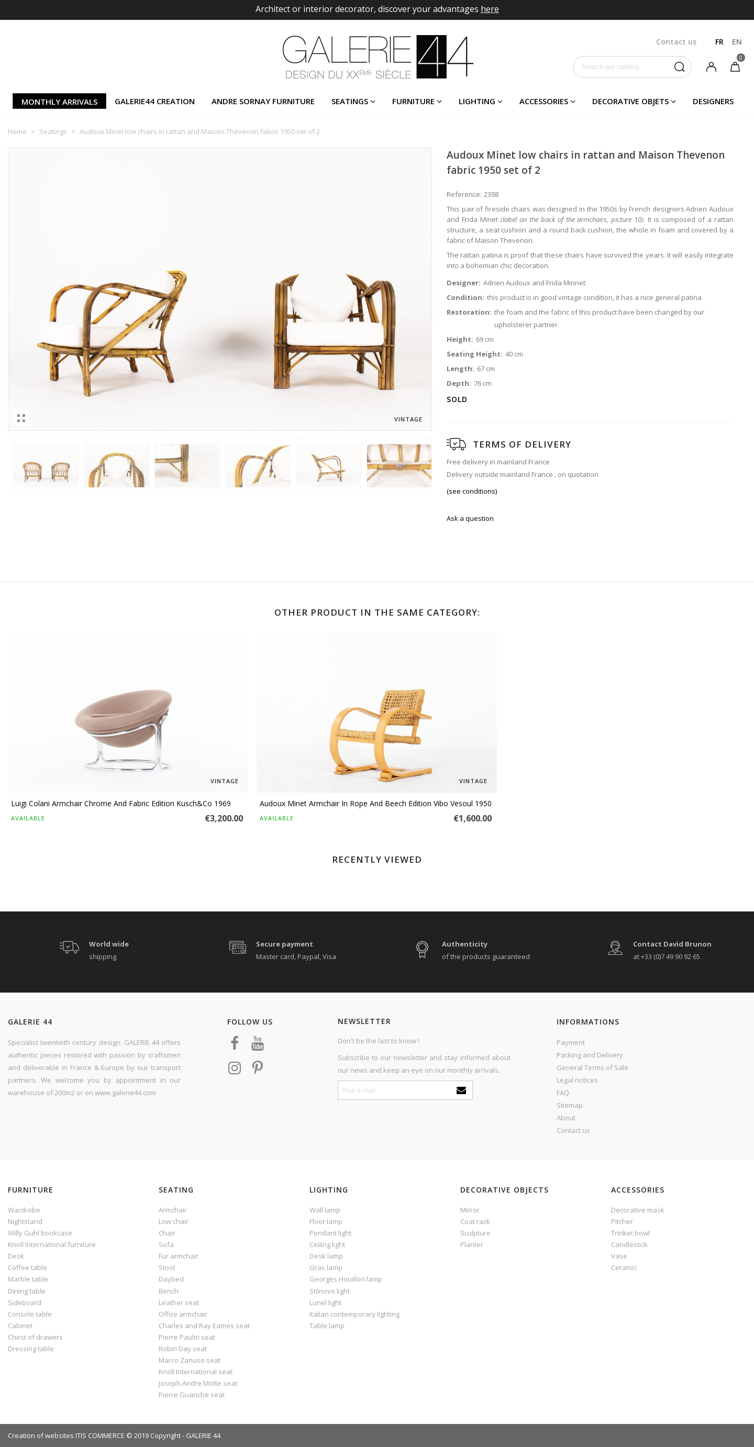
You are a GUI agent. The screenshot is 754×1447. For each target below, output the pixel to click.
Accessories (543, 101)
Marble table (28, 1279)
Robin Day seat (183, 1348)
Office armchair (183, 1314)
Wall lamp (324, 1210)
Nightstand (25, 1221)
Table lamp (327, 1325)
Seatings (349, 101)
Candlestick (629, 1244)
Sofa (166, 1244)
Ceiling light (327, 1244)
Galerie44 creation (155, 101)
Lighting (477, 101)
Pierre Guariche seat (192, 1394)
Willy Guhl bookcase (40, 1233)
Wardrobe (24, 1210)
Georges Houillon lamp (345, 1279)
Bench (169, 1291)
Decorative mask (637, 1210)
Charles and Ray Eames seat (204, 1325)
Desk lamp (326, 1256)
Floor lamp (325, 1221)
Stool (167, 1267)
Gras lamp (325, 1267)
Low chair (173, 1221)
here (490, 9)
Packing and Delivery (590, 1055)
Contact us (573, 1130)
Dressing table (31, 1348)
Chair (167, 1233)
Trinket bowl (630, 1233)
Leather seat (179, 1302)
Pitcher (622, 1221)
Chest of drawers (35, 1337)
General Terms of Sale (592, 1067)
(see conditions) (472, 491)
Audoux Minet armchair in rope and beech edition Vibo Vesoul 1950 (376, 803)
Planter (471, 1244)
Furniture (413, 101)
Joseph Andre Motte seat (198, 1383)
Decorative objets (630, 101)
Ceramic (624, 1267)
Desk (16, 1256)
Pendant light (330, 1233)
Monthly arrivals (59, 101)
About (566, 1117)
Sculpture (475, 1233)
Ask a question (470, 518)
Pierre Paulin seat (187, 1337)
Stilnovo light (329, 1291)
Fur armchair (178, 1256)
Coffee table (27, 1267)
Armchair (173, 1210)
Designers (713, 101)
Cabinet (20, 1325)
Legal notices (577, 1080)
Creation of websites (41, 1435)
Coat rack (475, 1221)
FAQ (563, 1092)
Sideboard (24, 1302)
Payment (571, 1042)
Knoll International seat (195, 1371)
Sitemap (570, 1105)
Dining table (27, 1291)
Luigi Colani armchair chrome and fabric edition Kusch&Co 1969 (121, 803)
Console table (30, 1314)
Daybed (171, 1279)
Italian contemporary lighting (354, 1314)
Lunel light (325, 1302)
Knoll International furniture (52, 1244)
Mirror (470, 1210)
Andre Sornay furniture (263, 101)
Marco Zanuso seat (189, 1360)
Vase (619, 1256)
